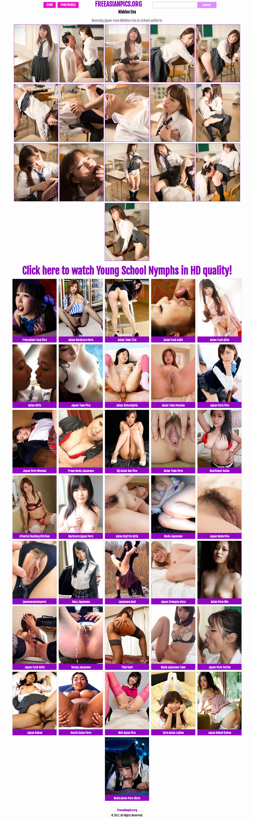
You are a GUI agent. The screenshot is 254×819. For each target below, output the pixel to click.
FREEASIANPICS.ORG (118, 4)
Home (49, 5)
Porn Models (68, 5)
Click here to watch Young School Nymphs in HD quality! (127, 271)
